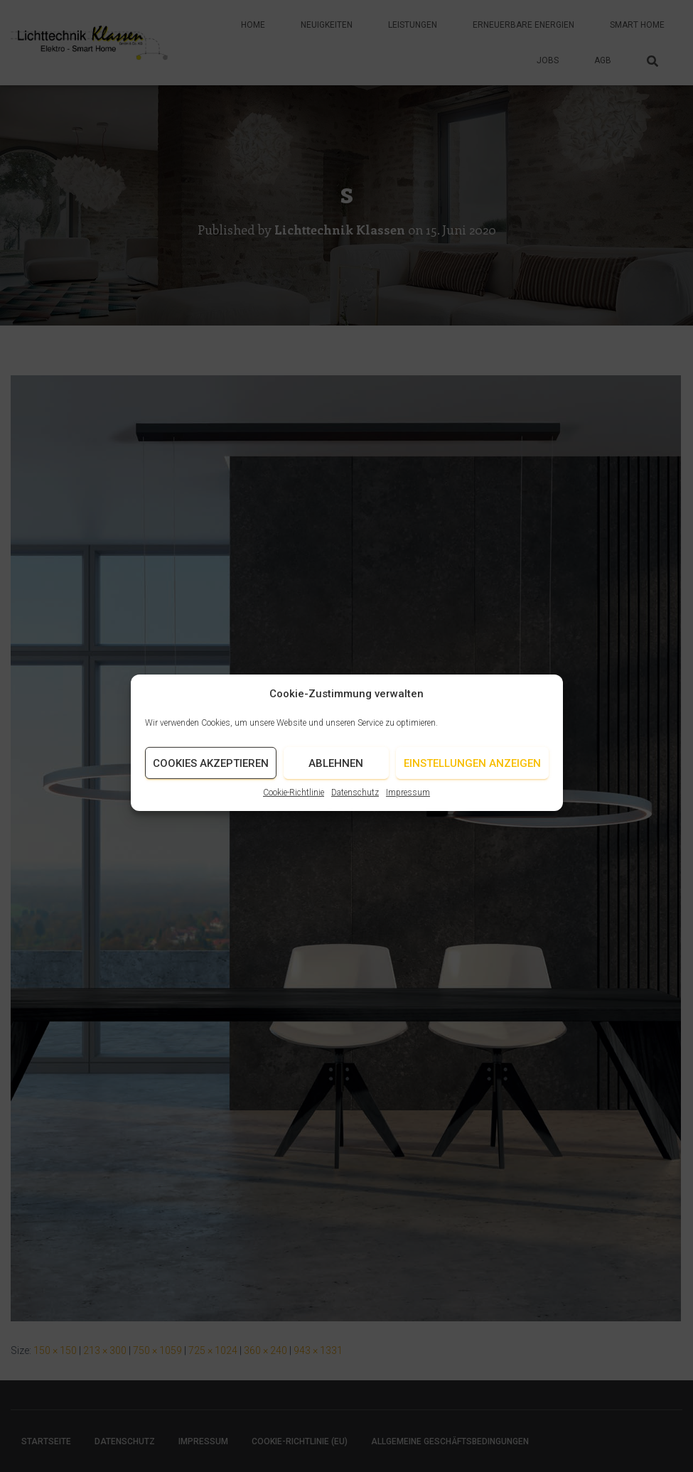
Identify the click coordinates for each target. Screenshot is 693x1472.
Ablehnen (335, 776)
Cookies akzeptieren (211, 776)
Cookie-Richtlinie (293, 806)
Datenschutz (355, 806)
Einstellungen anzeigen (472, 776)
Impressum (408, 806)
